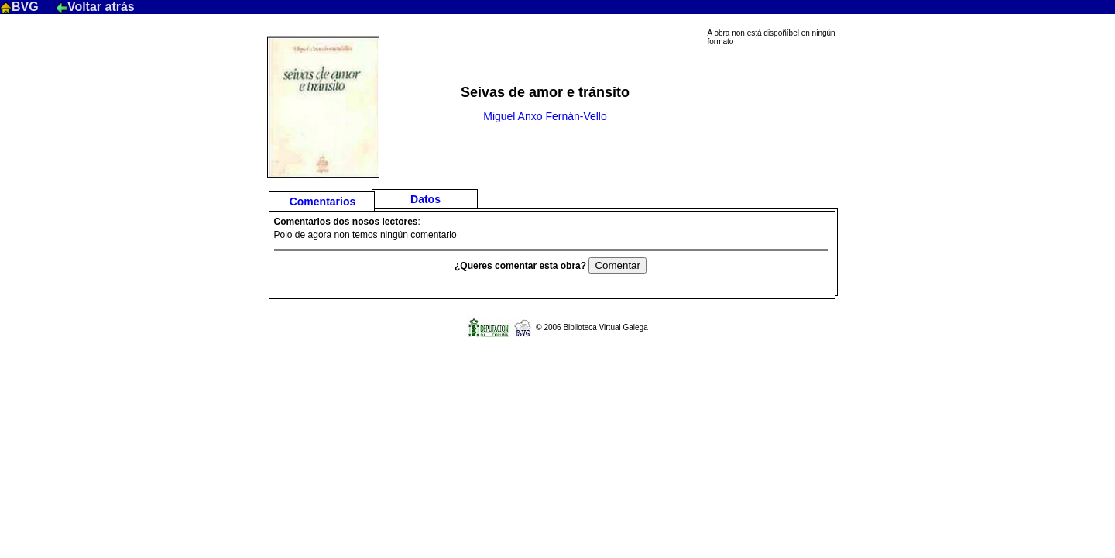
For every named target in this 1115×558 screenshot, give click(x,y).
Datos (425, 199)
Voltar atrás (95, 6)
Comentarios (323, 201)
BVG (21, 6)
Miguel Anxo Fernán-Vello (545, 116)
